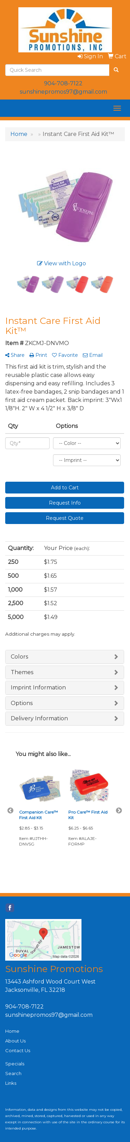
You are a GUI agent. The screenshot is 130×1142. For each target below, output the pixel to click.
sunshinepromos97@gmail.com (63, 91)
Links (10, 1083)
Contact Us (17, 1050)
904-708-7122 (63, 83)
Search (13, 1073)
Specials (14, 1063)
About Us (15, 1041)
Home (12, 1031)
